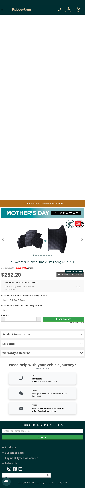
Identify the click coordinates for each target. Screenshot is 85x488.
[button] (2, 9)
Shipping (42, 343)
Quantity (5, 315)
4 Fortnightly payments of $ (43, 287)
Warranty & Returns (42, 353)
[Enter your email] (42, 431)
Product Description (42, 334)
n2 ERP (64, 483)
